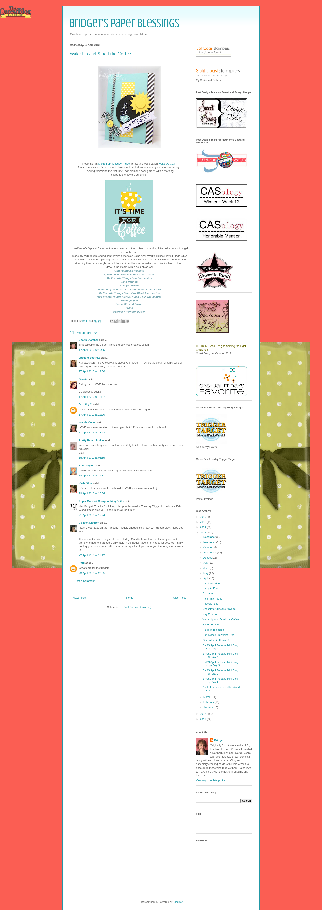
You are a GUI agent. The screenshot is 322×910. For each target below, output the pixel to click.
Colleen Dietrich (89, 522)
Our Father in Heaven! (215, 640)
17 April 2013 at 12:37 (92, 396)
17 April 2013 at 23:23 (92, 432)
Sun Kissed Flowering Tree (218, 634)
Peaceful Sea (210, 603)
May (206, 573)
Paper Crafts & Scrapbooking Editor (101, 501)
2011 (203, 719)
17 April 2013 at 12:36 (92, 371)
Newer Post (79, 597)
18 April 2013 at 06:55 (92, 457)
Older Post (179, 597)
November (209, 542)
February (209, 702)
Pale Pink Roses (212, 598)
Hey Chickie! (209, 614)
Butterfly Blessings (213, 629)
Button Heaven (211, 624)
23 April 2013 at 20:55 (92, 573)
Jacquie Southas (89, 357)
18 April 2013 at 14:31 (92, 475)
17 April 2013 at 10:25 (92, 349)
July (206, 562)
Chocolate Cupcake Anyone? (219, 608)
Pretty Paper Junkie (91, 440)
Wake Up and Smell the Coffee (220, 619)
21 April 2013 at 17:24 (92, 515)
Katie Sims (85, 483)
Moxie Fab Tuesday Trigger (114, 163)
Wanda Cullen (87, 422)
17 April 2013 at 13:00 (92, 414)
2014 (203, 527)
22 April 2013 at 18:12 (92, 555)
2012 (203, 713)
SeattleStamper (88, 339)
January (208, 707)
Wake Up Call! (166, 163)
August (207, 557)
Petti (82, 563)
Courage (207, 593)
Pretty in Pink (210, 588)
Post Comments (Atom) (137, 607)
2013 (203, 532)
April (206, 578)
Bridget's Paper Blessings (124, 23)
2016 (203, 516)
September (210, 552)
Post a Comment (85, 580)
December (209, 537)
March (207, 697)
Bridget (219, 740)
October (208, 547)
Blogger (177, 901)
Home (129, 597)
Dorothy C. (85, 404)
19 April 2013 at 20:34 (92, 493)
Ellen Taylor (86, 465)
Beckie (83, 379)
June (206, 568)
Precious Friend (211, 583)
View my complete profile (210, 780)
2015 (203, 522)
